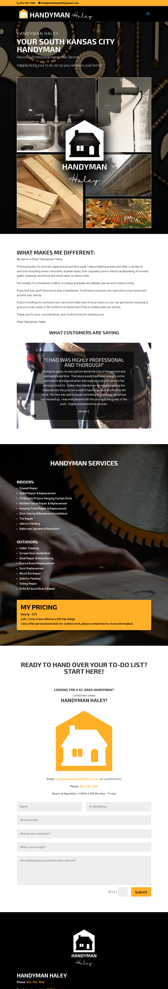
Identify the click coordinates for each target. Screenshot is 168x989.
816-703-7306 (89, 786)
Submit (141, 892)
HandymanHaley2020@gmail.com (77, 779)
